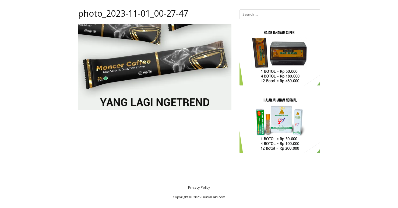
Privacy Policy (199, 187)
